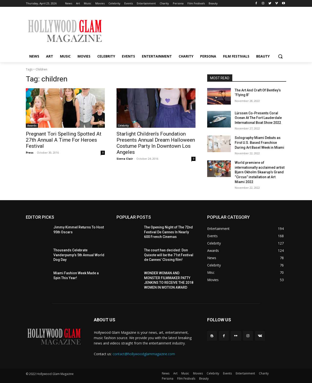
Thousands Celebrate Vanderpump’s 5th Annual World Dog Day (78, 255)
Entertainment (245, 373)
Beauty (204, 378)
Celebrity (123, 125)
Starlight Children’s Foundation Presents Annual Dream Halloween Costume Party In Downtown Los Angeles (156, 143)
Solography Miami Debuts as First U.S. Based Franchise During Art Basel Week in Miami (259, 142)
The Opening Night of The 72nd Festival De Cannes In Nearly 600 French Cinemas (168, 232)
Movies (198, 373)
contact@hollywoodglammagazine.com (144, 354)
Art (175, 373)
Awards (32, 125)
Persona (167, 378)
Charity (264, 373)
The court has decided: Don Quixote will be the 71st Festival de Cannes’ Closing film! (168, 255)
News (165, 373)
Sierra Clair (125, 158)
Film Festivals (186, 378)
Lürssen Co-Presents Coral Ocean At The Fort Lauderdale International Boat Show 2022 (258, 118)
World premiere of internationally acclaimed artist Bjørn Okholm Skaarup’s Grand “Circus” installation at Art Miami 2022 (259, 172)
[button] (280, 56)
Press (29, 152)
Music (185, 373)
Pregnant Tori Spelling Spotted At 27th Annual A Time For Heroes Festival (63, 140)
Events (227, 373)
